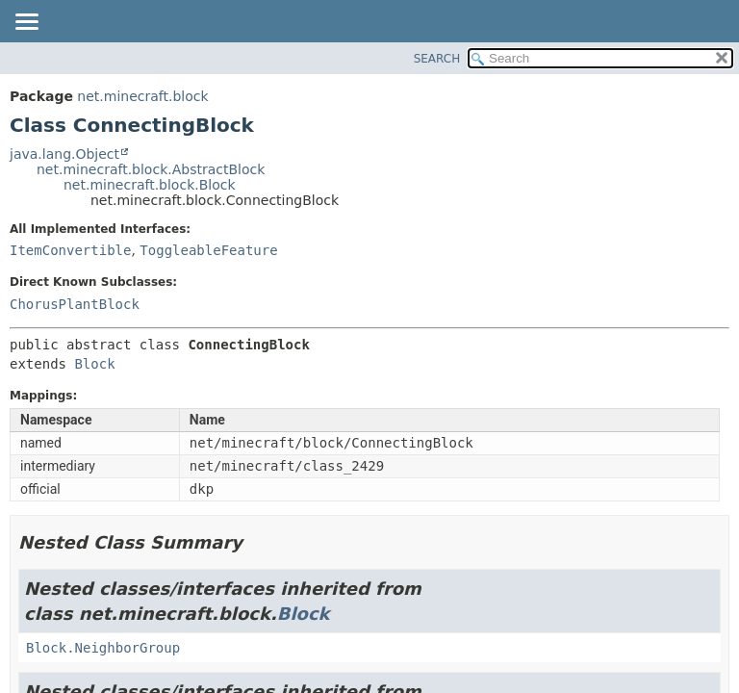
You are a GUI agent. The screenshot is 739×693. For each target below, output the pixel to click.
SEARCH (437, 58)
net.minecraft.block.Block (150, 184)
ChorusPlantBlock (75, 304)
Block (94, 364)
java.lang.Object (64, 154)
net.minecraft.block (142, 96)
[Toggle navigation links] (26, 23)
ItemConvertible (70, 250)
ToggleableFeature (208, 250)
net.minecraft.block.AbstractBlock (151, 169)
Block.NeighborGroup (103, 647)
